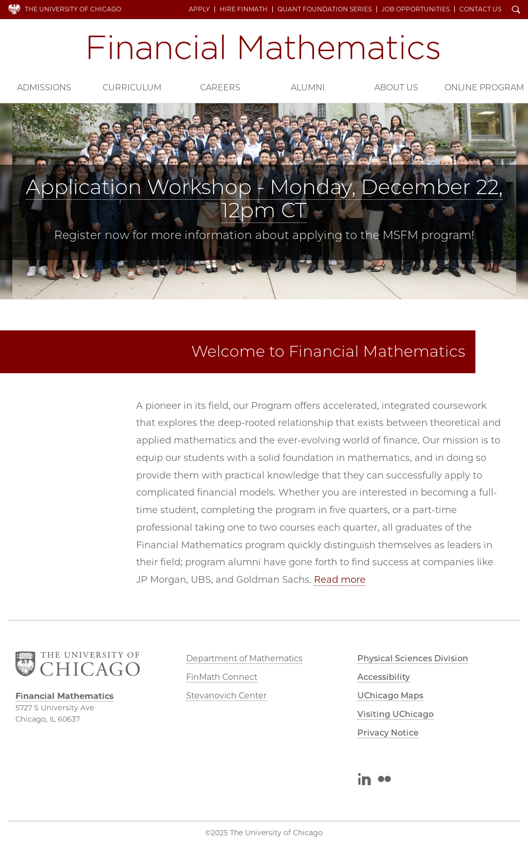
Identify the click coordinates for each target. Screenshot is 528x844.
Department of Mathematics (244, 658)
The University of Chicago (73, 9)
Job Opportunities (416, 9)
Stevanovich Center (226, 695)
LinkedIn (363, 780)
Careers (220, 87)
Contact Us (480, 9)
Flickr (384, 780)
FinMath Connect (221, 677)
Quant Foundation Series (324, 9)
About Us (396, 87)
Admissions (44, 87)
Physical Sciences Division (412, 658)
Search (516, 10)
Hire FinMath (244, 9)
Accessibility (383, 677)
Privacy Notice (388, 733)
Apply (199, 9)
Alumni (308, 87)
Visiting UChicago (395, 714)
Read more (340, 579)
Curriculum (132, 87)
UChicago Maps (390, 695)
